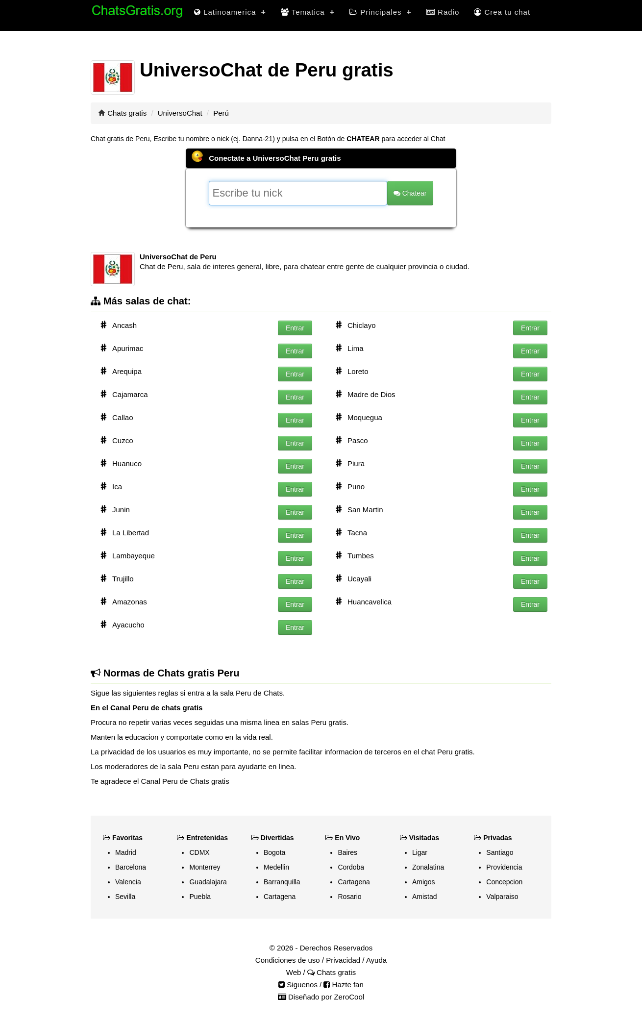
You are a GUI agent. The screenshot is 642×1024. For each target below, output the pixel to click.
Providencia (504, 867)
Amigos (423, 882)
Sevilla (125, 896)
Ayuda (376, 960)
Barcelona (130, 867)
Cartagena (280, 896)
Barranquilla (282, 882)
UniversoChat (180, 113)
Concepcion (504, 882)
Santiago (499, 852)
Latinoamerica (230, 12)
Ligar (419, 852)
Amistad (424, 896)
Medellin (276, 867)
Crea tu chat (502, 12)
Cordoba (351, 867)
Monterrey (204, 867)
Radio (442, 12)
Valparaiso (502, 896)
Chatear (410, 193)
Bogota (274, 852)
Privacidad (343, 960)
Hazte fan (343, 984)
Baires (347, 852)
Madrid (125, 852)
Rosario (349, 896)
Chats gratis (127, 113)
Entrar (295, 328)
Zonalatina (428, 867)
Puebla (200, 896)
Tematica (308, 12)
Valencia (128, 882)
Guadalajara (207, 882)
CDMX (199, 852)
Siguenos (298, 984)
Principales (380, 12)
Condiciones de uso (287, 960)
